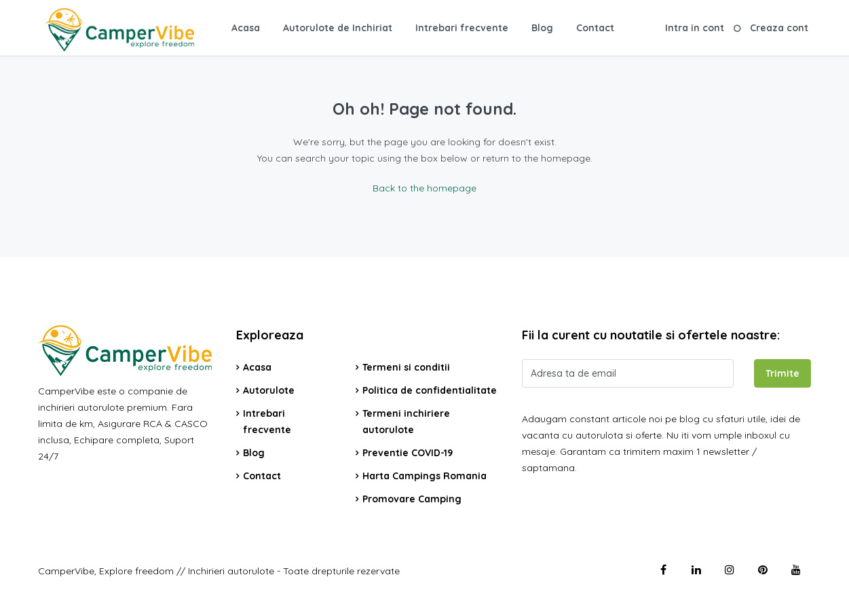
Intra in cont (694, 28)
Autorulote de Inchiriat (337, 28)
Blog (542, 28)
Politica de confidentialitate (429, 390)
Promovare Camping (411, 499)
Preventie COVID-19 (407, 453)
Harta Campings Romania (424, 476)
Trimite (782, 373)
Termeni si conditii (406, 367)
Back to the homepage (424, 188)
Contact (595, 28)
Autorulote (269, 390)
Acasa (245, 28)
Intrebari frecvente (461, 28)
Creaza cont (779, 28)
